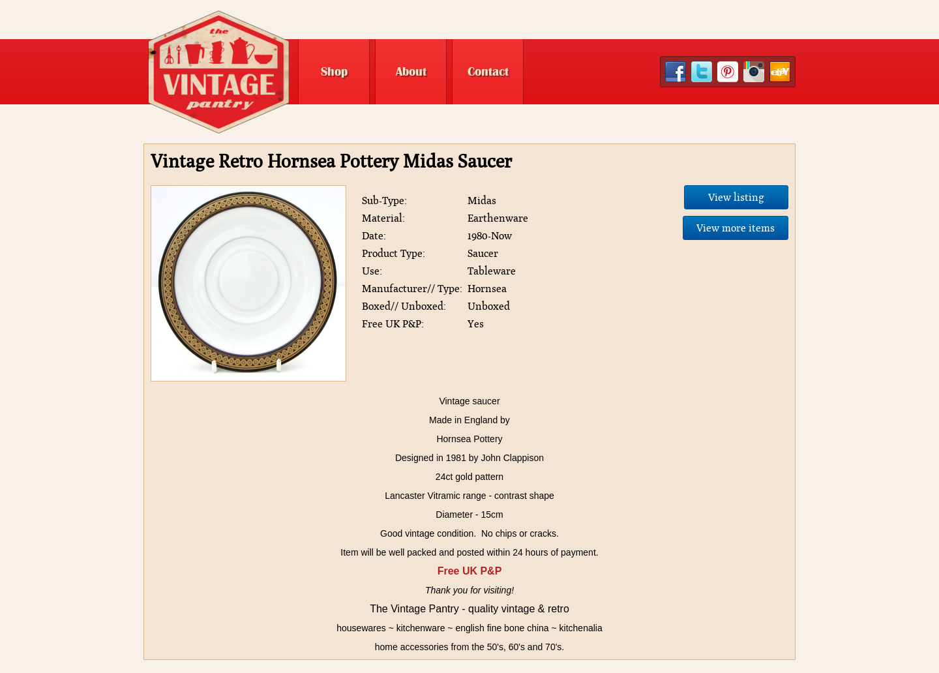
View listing (736, 197)
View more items (735, 228)
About (411, 72)
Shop (334, 72)
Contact (488, 72)
